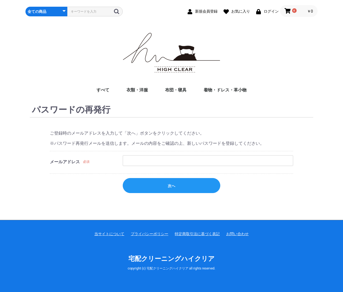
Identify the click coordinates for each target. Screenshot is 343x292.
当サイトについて (109, 234)
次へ (171, 186)
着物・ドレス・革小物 (225, 90)
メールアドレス (65, 161)
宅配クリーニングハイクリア (171, 259)
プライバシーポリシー (149, 234)
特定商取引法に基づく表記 (197, 234)
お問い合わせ (237, 234)
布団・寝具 (176, 90)
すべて (102, 90)
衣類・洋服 (137, 90)
